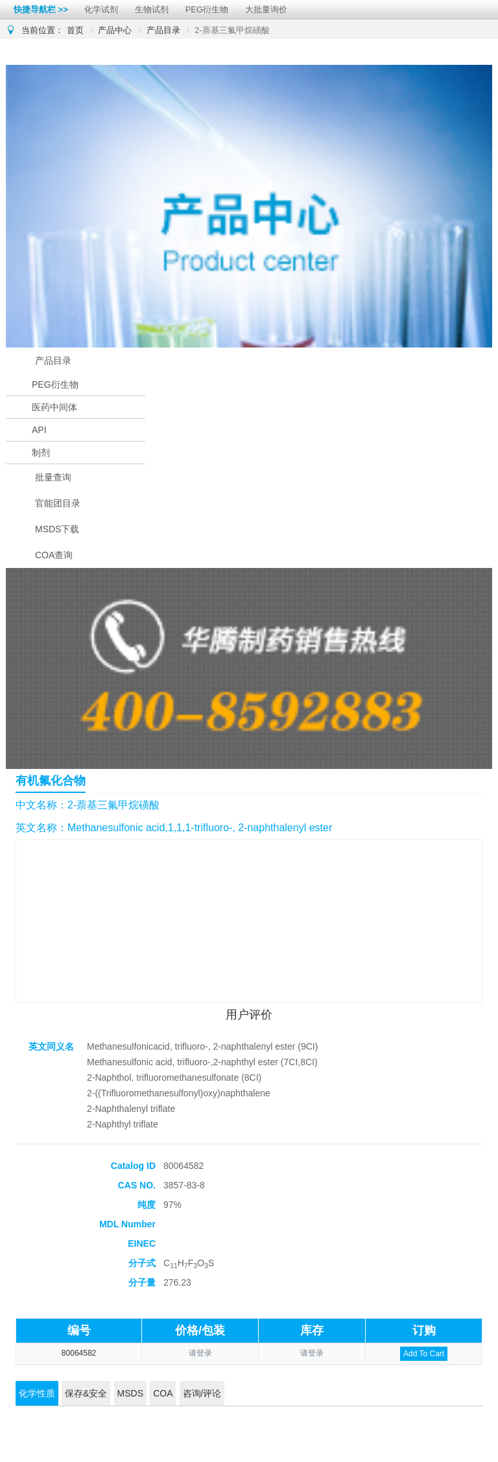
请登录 (200, 1353)
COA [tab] (162, 1393)
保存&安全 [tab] (86, 1393)
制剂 (41, 452)
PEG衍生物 (206, 9)
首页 (75, 30)
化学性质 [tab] (37, 1393)
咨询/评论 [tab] (202, 1393)
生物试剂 (152, 9)
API (39, 430)
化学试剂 (101, 9)
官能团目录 (57, 503)
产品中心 (115, 30)
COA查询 (54, 555)
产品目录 (163, 30)
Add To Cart (423, 1353)
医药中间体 (54, 407)
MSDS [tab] (130, 1393)
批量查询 (53, 477)
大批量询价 (266, 9)
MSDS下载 (57, 529)
